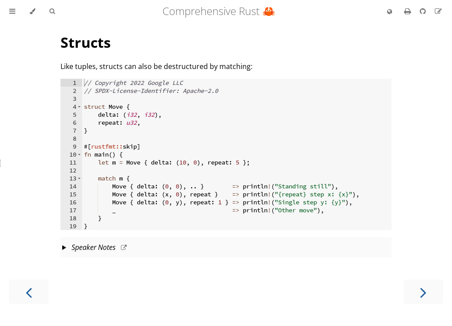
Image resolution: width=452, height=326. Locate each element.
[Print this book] (408, 11)
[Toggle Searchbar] (52, 11)
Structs (85, 42)
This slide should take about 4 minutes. (226, 248)
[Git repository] (423, 11)
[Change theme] (32, 11)
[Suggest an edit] (438, 11)
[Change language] (389, 12)
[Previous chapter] (29, 292)
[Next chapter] (423, 292)
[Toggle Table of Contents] (12, 11)
